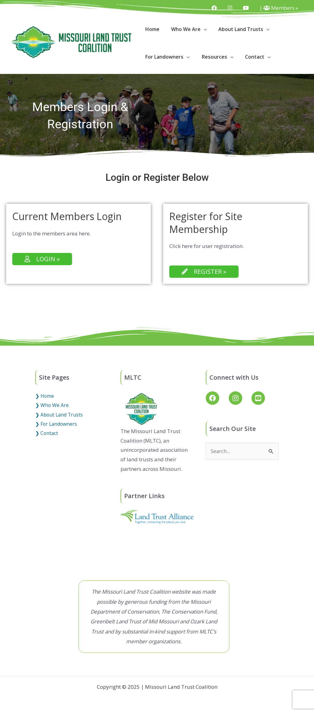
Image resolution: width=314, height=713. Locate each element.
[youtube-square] (259, 398)
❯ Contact (46, 433)
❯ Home (44, 396)
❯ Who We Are (52, 405)
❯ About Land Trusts (59, 414)
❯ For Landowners (56, 424)
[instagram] (240, 398)
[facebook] (217, 398)
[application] (201, 29)
